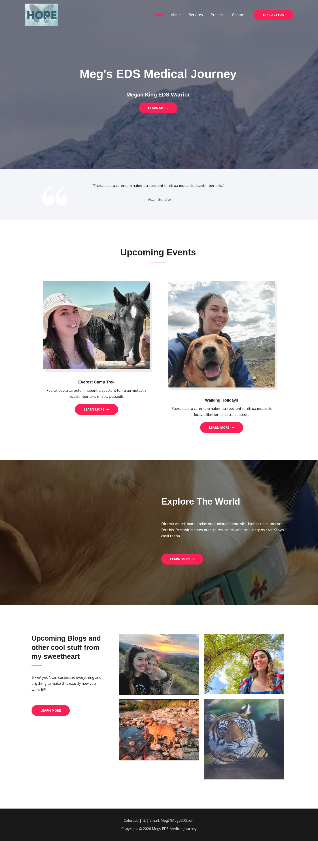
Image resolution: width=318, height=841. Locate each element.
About (179, 14)
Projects (218, 14)
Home (161, 14)
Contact (239, 14)
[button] (273, 15)
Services (198, 14)
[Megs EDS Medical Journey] (41, 14)
